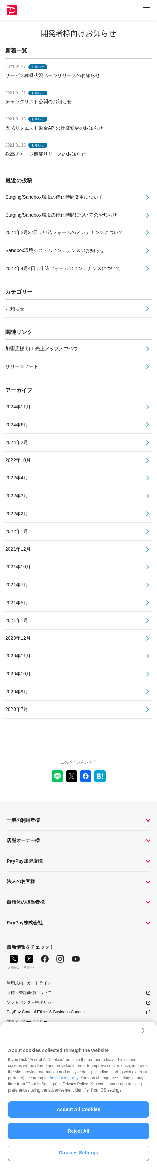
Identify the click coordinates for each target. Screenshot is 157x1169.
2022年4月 (16, 477)
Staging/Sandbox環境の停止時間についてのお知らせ (61, 215)
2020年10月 (18, 673)
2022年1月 (16, 531)
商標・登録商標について (29, 992)
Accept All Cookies (78, 1109)
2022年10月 (18, 460)
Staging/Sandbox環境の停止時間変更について (54, 197)
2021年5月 (16, 602)
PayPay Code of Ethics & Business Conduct (46, 1012)
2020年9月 (16, 691)
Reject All (78, 1131)
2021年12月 (18, 549)
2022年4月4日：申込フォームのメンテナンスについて (63, 268)
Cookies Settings (78, 1152)
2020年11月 (18, 655)
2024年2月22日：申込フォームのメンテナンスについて (64, 232)
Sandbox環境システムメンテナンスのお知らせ (54, 250)
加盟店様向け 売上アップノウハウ (41, 348)
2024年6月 (16, 424)
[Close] (145, 1031)
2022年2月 (16, 513)
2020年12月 (18, 638)
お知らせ (14, 308)
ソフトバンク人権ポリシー (31, 1002)
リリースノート (21, 366)
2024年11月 (18, 406)
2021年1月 (16, 620)
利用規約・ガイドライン (29, 983)
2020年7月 (16, 709)
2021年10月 (18, 566)
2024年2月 (16, 442)
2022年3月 (16, 495)
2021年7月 (16, 584)
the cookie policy (63, 1078)
